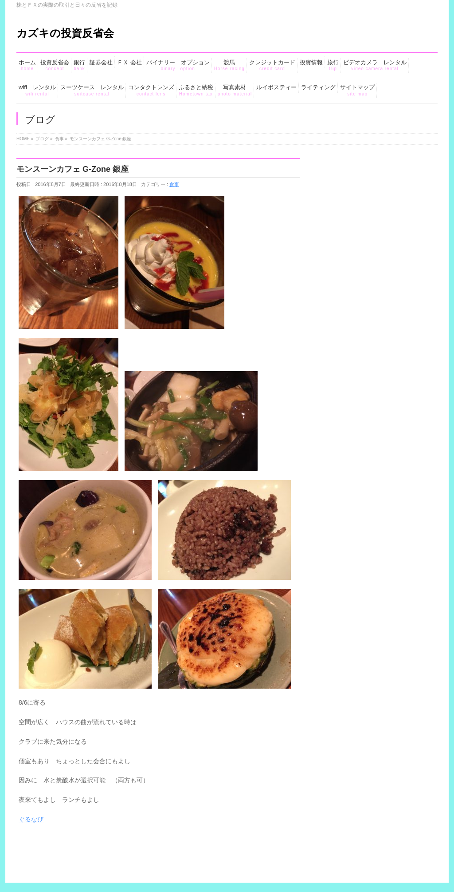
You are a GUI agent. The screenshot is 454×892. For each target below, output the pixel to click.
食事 (174, 184)
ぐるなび (31, 819)
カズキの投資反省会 (65, 33)
